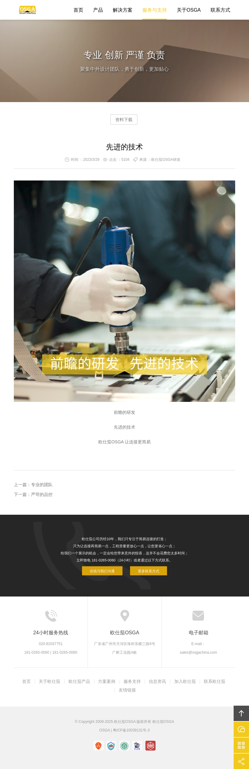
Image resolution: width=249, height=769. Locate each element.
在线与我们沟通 (107, 567)
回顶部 (241, 713)
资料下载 (123, 119)
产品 (98, 10)
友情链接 (127, 690)
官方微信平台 (241, 745)
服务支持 (132, 681)
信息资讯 (157, 681)
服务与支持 (154, 10)
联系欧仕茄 (214, 681)
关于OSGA (189, 10)
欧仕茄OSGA (28, 10)
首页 (78, 10)
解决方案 (122, 10)
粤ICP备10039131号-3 (131, 730)
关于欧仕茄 (49, 681)
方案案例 (106, 681)
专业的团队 (42, 484)
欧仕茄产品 (79, 681)
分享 (241, 761)
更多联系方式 (143, 567)
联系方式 (220, 10)
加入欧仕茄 (185, 681)
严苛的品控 (42, 494)
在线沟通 (241, 729)
